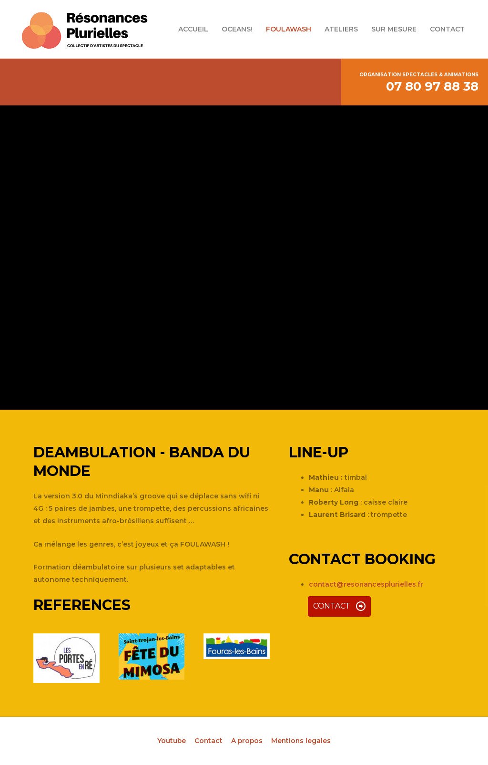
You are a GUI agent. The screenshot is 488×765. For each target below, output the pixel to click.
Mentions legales (302, 740)
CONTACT (447, 29)
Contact (207, 740)
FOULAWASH (288, 29)
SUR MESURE (394, 29)
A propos (247, 740)
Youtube (170, 740)
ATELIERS (341, 29)
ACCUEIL (193, 29)
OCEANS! (237, 29)
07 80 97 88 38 (432, 86)
